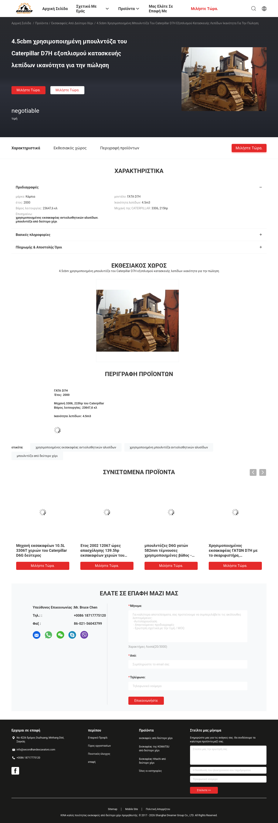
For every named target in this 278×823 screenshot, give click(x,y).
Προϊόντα (41, 23)
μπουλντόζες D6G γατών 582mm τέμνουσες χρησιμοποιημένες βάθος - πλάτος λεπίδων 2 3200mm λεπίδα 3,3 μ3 (169, 555)
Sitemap (112, 809)
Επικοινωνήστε (146, 701)
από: (133, 655)
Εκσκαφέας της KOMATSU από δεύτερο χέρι (154, 748)
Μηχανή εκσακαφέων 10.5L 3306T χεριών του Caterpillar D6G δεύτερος (41, 550)
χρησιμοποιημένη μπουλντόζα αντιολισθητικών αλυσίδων (169, 447)
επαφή (92, 761)
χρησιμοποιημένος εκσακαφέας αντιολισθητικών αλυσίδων (75, 447)
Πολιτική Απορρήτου (158, 809)
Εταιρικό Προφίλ (98, 737)
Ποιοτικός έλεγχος (99, 753)
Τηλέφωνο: (137, 677)
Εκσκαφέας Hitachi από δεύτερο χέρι (152, 760)
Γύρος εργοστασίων (99, 745)
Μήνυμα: (136, 606)
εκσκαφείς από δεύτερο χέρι (156, 738)
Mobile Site (131, 809)
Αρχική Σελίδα (21, 23)
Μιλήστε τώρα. (28, 90)
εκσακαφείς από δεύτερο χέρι (72, 23)
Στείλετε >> (204, 790)
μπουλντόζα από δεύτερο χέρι (37, 456)
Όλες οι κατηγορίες (150, 770)
